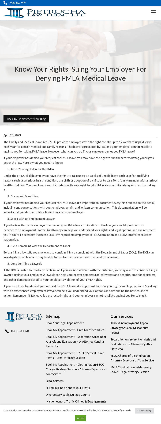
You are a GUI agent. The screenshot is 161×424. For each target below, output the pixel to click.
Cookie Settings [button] (144, 410)
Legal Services (54, 381)
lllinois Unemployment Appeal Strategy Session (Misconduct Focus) (129, 327)
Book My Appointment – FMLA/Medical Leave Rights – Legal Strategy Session (75, 355)
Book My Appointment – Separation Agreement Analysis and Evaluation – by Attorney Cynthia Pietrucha (76, 341)
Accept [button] (80, 418)
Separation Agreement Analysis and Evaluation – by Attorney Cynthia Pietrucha (133, 344)
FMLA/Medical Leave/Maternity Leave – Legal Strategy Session (131, 369)
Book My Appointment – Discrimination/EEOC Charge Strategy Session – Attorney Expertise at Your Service (76, 369)
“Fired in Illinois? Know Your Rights (68, 388)
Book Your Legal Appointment (65, 323)
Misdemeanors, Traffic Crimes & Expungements (76, 401)
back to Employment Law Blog (26, 119)
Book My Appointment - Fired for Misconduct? (76, 330)
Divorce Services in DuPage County (68, 395)
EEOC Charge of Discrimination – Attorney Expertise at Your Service (132, 358)
